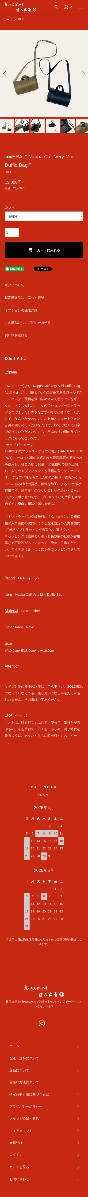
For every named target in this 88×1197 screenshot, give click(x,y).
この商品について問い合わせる (28, 322)
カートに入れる (44, 250)
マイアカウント (20, 1131)
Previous (5, 73)
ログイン (16, 1155)
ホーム (8, 19)
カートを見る (19, 1167)
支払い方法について (24, 1082)
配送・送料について (24, 1058)
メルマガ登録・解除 (24, 1118)
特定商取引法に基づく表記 (24, 297)
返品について (14, 285)
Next (82, 73)
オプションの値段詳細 (21, 310)
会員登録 (16, 1142)
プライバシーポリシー (25, 1106)
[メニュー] (81, 7)
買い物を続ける (16, 335)
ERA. (21, 19)
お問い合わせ (19, 1179)
